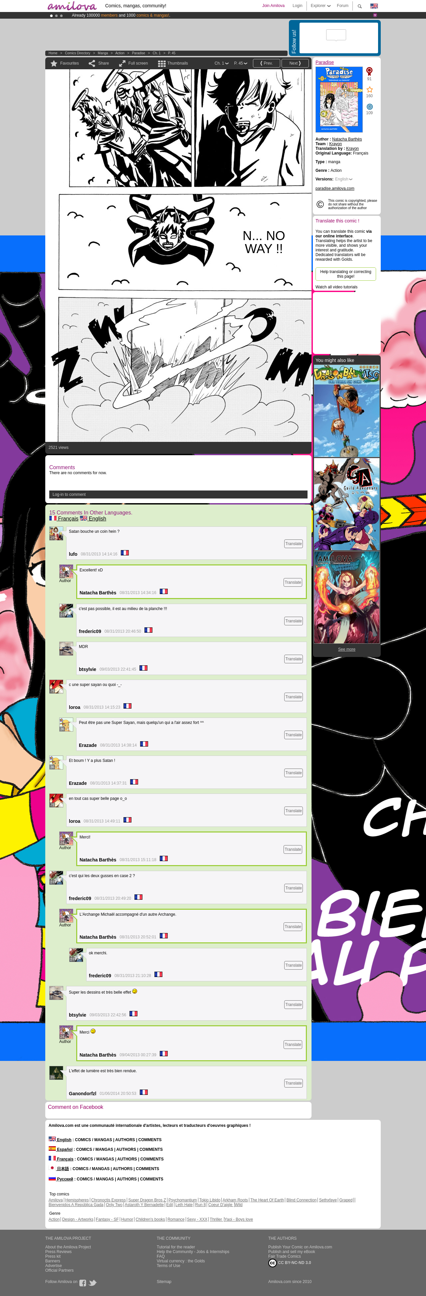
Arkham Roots (235, 1200)
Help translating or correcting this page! (345, 274)
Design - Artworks (78, 1219)
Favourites (69, 63)
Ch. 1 (157, 53)
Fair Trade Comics (284, 1256)
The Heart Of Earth (267, 1200)
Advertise (53, 1265)
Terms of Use (168, 1265)
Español (61, 1149)
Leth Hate (184, 1204)
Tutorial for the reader (176, 1247)
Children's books (150, 1219)
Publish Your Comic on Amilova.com (300, 1247)
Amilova (56, 1200)
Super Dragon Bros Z (147, 1200)
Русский (61, 1179)
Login (297, 5)
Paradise (138, 53)
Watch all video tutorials (336, 287)
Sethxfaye (328, 1200)
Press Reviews (58, 1251)
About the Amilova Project (68, 1247)
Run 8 (200, 1204)
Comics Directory (77, 53)
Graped (345, 1200)
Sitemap (164, 1281)
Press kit (53, 1256)
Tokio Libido (209, 1200)
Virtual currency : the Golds (181, 1261)
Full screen (138, 63)
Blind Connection (302, 1200)
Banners (52, 1261)
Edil (169, 1204)
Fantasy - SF (107, 1219)
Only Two (114, 1204)
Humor (127, 1219)
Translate (293, 543)
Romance (175, 1219)
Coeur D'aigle (221, 1204)
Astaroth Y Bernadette (144, 1204)
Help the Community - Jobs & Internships (193, 1251)
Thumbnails (177, 63)
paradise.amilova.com (335, 188)
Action (119, 53)
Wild (238, 1204)
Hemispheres (77, 1200)
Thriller (216, 1219)
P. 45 (171, 53)
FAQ (161, 1256)
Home (53, 53)
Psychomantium (182, 1200)
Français (64, 518)
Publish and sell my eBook (291, 1251)
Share (103, 63)
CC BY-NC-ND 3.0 (289, 1263)
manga (103, 53)
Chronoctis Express (108, 1200)
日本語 (59, 1168)
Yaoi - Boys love (238, 1219)
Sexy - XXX (197, 1219)
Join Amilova (273, 5)
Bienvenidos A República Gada (76, 1204)
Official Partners (59, 1270)
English (93, 518)
